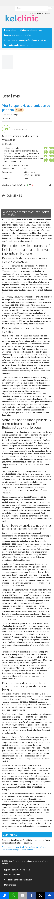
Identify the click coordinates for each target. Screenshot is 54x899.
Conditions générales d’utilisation (18, 880)
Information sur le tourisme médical (18, 45)
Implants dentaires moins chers (17, 870)
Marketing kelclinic (12, 875)
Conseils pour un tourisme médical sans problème (25, 40)
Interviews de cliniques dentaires (17, 35)
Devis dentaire (10, 30)
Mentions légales (11, 885)
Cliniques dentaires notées (31, 30)
